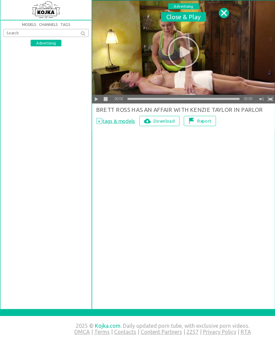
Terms (102, 332)
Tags (65, 25)
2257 (192, 332)
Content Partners (161, 332)
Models (29, 25)
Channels (48, 25)
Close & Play (183, 16)
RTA (246, 332)
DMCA (82, 332)
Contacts (125, 332)
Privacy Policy (219, 332)
